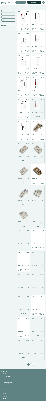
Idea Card (4, 390)
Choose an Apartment (35, 2)
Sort (8, 20)
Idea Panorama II (13, 7)
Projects (6, 7)
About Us (4, 386)
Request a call (20, 2)
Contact (4, 393)
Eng (9, 2)
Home (2, 7)
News (3, 389)
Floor (43, 7)
